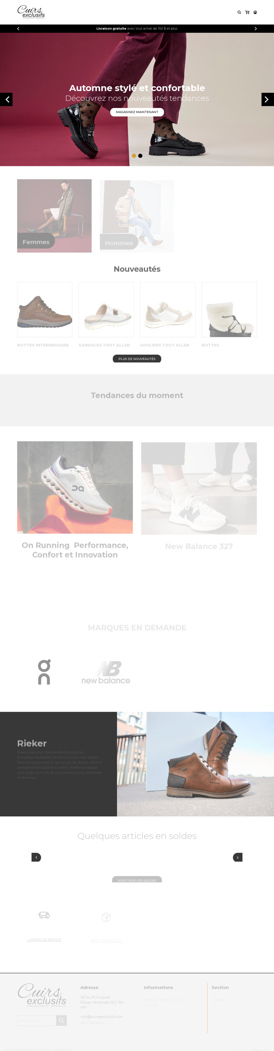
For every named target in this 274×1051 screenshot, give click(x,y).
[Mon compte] (255, 12)
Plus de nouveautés (137, 361)
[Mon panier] (247, 12)
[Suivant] (237, 860)
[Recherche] (239, 12)
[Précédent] (18, 29)
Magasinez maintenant (137, 112)
